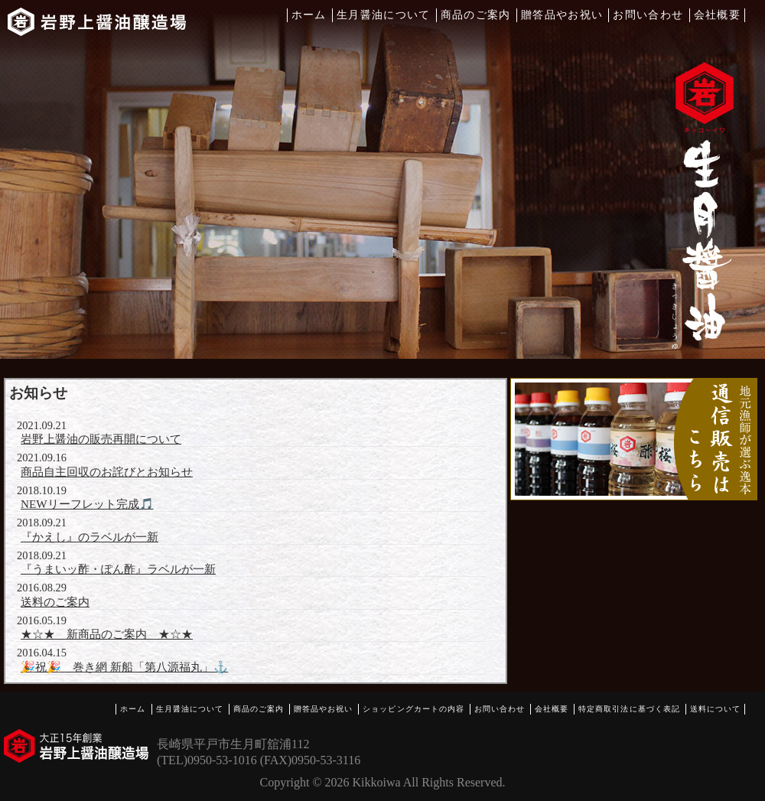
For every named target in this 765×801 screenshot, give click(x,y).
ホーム (309, 15)
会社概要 (717, 15)
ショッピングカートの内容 (413, 709)
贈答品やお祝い (562, 15)
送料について (715, 709)
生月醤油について (384, 15)
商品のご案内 (476, 15)
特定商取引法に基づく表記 (628, 709)
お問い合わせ (648, 15)
